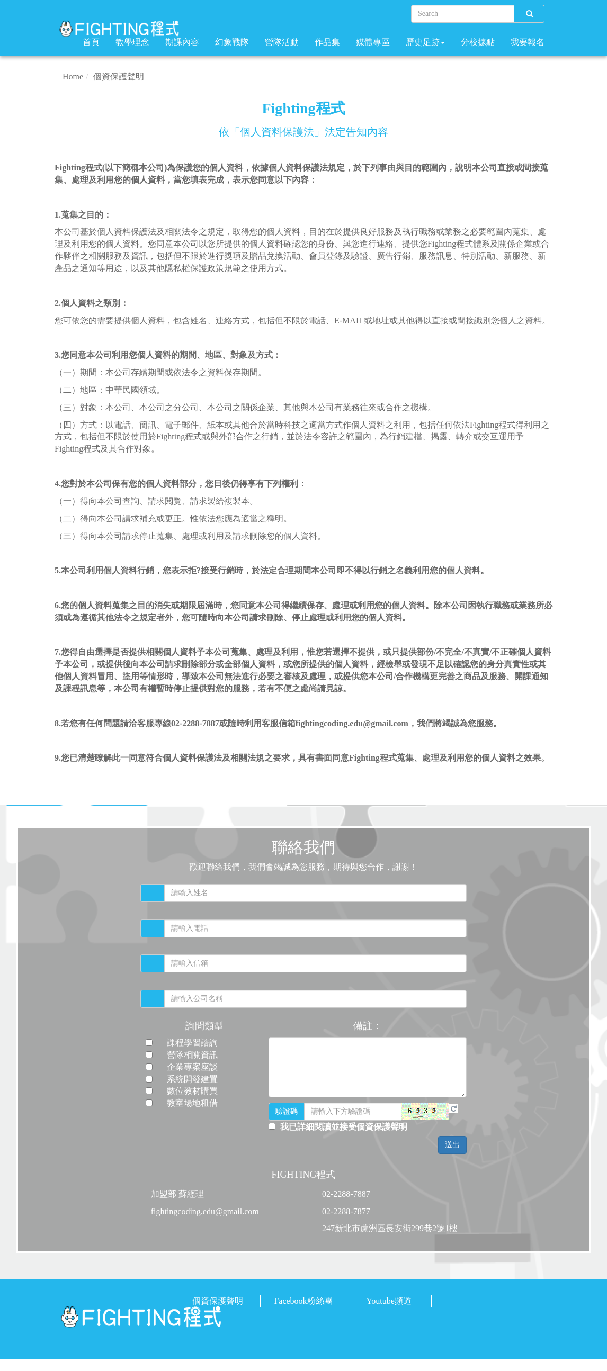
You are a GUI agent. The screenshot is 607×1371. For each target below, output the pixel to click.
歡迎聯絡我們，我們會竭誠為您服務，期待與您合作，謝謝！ (303, 866)
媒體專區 (373, 42)
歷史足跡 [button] (425, 42)
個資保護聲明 (118, 76)
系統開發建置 (192, 1079)
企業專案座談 (192, 1066)
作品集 (327, 42)
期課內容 (182, 42)
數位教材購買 (192, 1090)
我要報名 (527, 42)
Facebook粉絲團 (303, 1300)
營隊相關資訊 (192, 1054)
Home (73, 76)
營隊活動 (282, 42)
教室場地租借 (192, 1102)
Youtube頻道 (389, 1300)
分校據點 (478, 42)
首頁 (91, 42)
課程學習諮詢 (192, 1042)
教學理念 (132, 42)
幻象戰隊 (232, 42)
